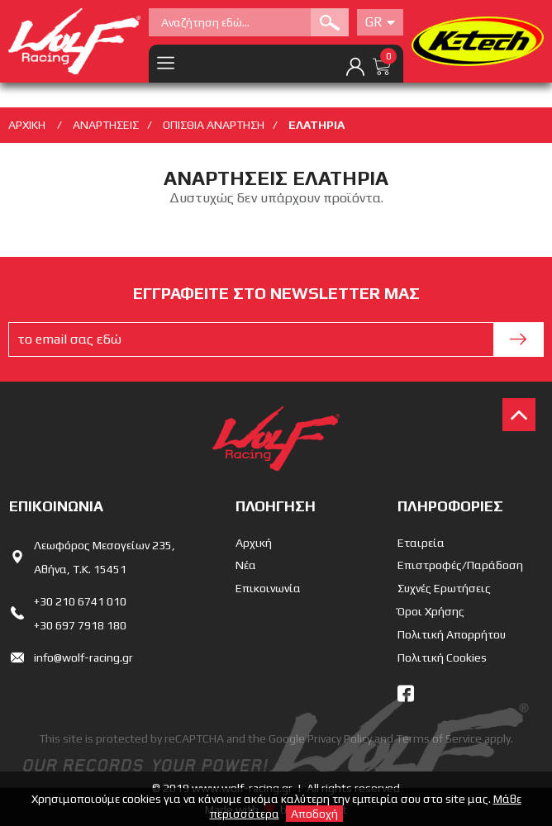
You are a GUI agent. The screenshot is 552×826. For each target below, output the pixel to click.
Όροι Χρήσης (430, 611)
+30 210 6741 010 (80, 601)
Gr (380, 22)
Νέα (246, 565)
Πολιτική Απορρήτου (451, 634)
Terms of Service (439, 738)
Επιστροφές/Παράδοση (460, 565)
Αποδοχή (314, 813)
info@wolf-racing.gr (83, 657)
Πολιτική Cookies (442, 657)
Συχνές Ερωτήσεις (444, 588)
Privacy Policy (339, 738)
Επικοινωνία (268, 588)
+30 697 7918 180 (80, 625)
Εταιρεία (421, 542)
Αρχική (254, 542)
